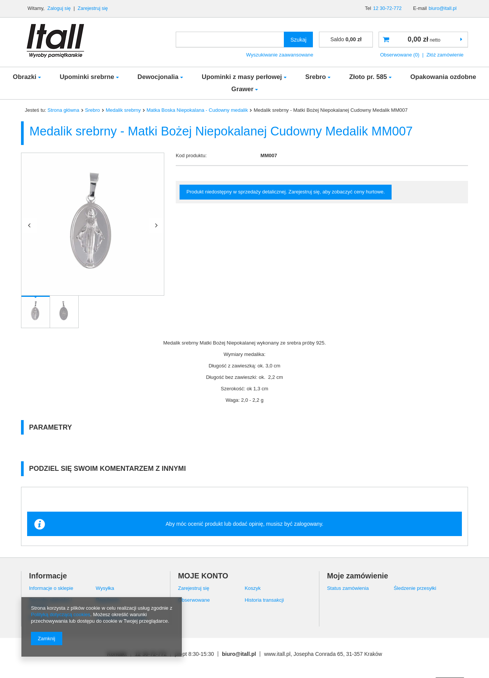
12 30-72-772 (387, 8)
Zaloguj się (59, 8)
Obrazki (25, 77)
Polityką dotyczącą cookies (60, 614)
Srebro (315, 77)
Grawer (243, 89)
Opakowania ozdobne (443, 77)
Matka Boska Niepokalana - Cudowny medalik (197, 110)
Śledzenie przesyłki (414, 588)
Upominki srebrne (87, 77)
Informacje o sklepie (51, 588)
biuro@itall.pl (443, 8)
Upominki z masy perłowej (242, 77)
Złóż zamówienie (444, 55)
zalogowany (308, 524)
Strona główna (63, 110)
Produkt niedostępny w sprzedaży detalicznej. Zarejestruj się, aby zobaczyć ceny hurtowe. (285, 192)
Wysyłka (105, 588)
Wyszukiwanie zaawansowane (279, 55)
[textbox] (230, 39)
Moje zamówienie (357, 576)
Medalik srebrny (123, 110)
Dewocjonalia (158, 77)
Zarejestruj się (93, 8)
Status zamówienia (348, 588)
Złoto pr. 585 (368, 77)
